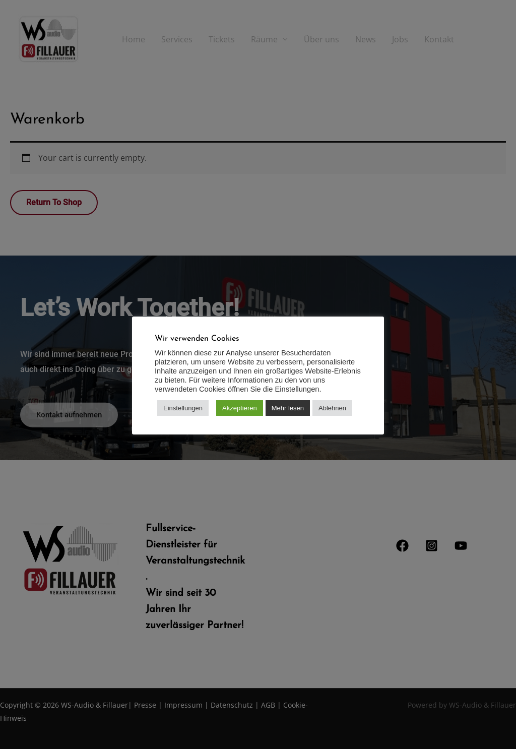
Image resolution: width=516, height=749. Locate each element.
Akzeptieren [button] (239, 408)
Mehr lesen (288, 408)
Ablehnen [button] (332, 408)
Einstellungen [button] (183, 408)
